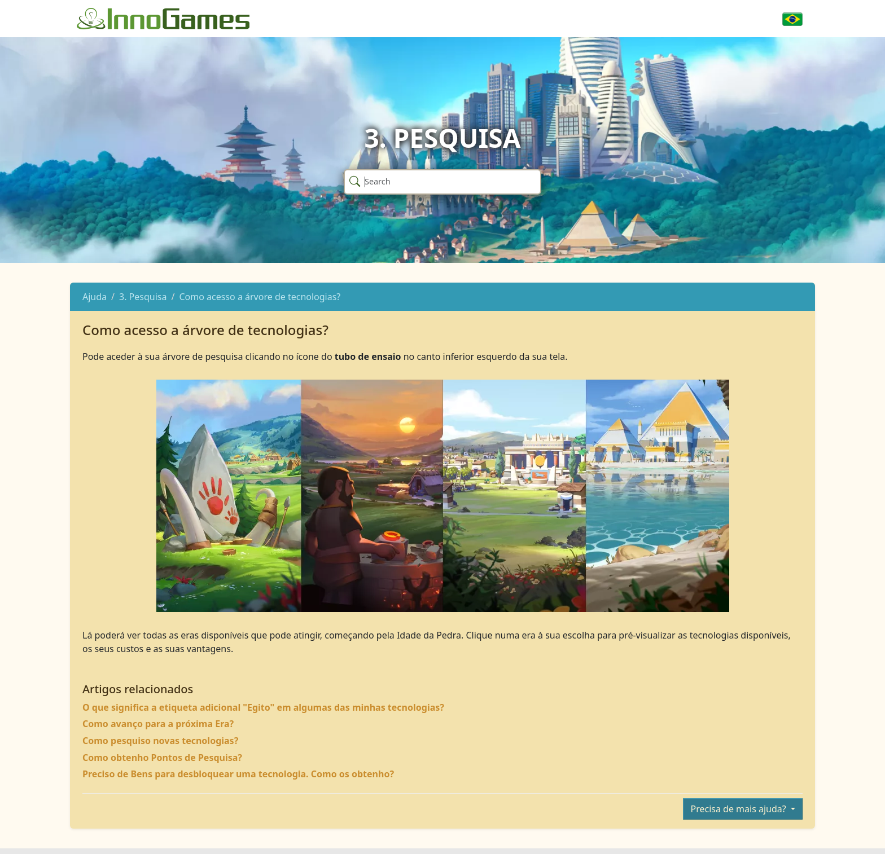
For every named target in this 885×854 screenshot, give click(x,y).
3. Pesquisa (143, 296)
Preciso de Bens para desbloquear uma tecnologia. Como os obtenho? (238, 774)
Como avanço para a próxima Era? (158, 723)
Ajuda (94, 296)
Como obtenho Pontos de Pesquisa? (162, 757)
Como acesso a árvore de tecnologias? (259, 296)
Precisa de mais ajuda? (739, 809)
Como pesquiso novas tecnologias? (160, 740)
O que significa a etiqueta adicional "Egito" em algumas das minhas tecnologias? (263, 707)
